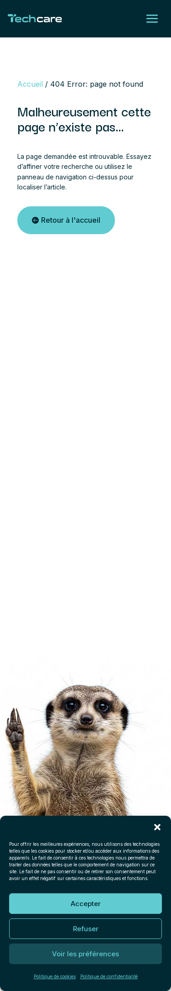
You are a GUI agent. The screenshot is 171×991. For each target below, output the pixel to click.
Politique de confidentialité (109, 976)
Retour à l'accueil (70, 220)
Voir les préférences (85, 953)
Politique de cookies (55, 976)
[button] (157, 827)
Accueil (30, 84)
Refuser (85, 928)
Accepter (86, 903)
